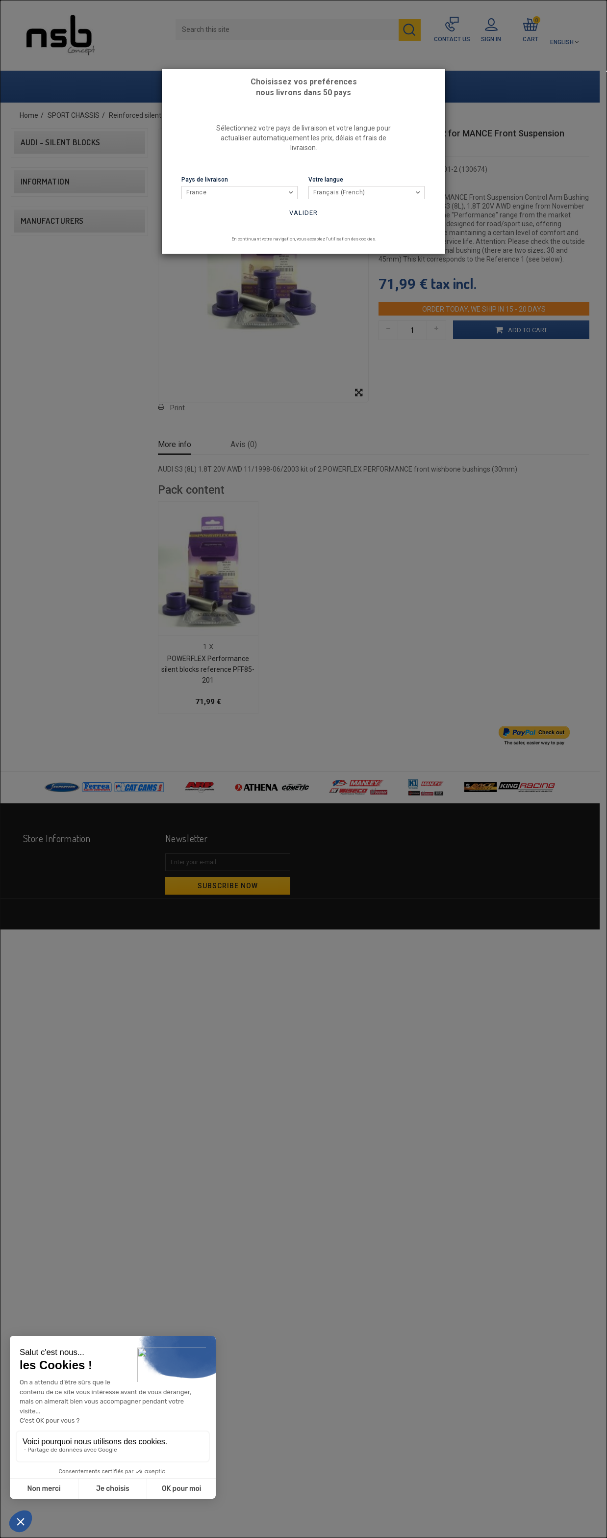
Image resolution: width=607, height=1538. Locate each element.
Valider (303, 212)
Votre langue (325, 179)
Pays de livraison (204, 179)
